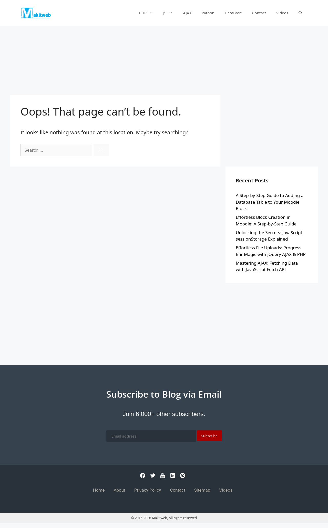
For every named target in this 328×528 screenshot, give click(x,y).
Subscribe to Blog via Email (164, 394)
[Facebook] (143, 477)
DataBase (233, 12)
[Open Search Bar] (300, 12)
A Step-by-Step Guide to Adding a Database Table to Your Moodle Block (269, 201)
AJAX (187, 12)
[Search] (101, 150)
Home (99, 490)
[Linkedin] (173, 477)
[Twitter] (153, 477)
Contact (259, 12)
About (119, 490)
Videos (282, 12)
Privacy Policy (147, 490)
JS (170, 12)
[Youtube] (163, 477)
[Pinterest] (183, 477)
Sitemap (202, 490)
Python (208, 12)
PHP (148, 12)
